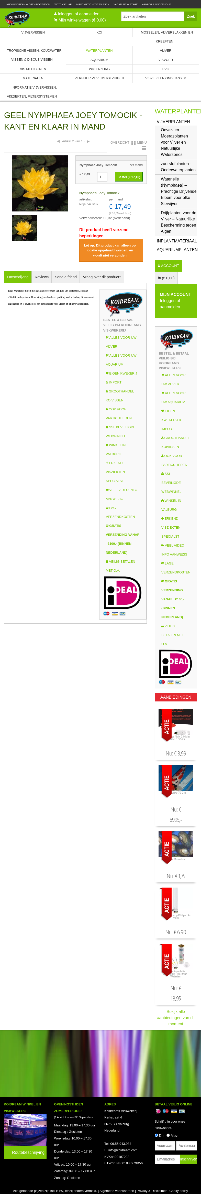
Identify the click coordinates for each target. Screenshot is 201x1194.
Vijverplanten (173, 122)
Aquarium (99, 60)
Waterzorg (99, 69)
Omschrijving (17, 277)
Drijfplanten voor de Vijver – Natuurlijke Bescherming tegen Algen (178, 222)
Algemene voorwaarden (116, 1155)
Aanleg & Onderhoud (156, 4)
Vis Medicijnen (33, 69)
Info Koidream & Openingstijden (28, 4)
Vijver (166, 50)
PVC (165, 69)
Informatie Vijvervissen (92, 4)
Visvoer (165, 60)
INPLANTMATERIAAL (177, 241)
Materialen (33, 78)
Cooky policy (179, 1155)
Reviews (42, 277)
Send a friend (66, 277)
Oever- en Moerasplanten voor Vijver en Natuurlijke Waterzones (174, 142)
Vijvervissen (33, 32)
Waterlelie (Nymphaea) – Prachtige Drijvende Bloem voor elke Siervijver (179, 191)
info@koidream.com (123, 1115)
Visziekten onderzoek (165, 78)
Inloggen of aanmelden (78, 14)
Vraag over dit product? (102, 277)
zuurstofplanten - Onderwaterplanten (178, 167)
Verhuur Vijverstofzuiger (99, 78)
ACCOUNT (169, 266)
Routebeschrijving (28, 1117)
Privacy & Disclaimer (152, 1155)
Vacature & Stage (126, 4)
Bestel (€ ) (128, 177)
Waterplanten (99, 50)
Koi (99, 32)
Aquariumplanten (177, 250)
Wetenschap (63, 4)
